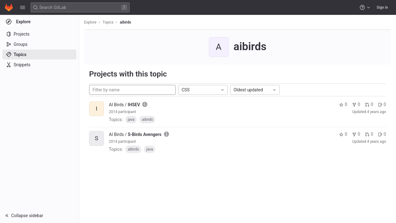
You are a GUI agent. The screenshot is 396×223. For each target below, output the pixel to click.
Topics (108, 22)
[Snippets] (39, 65)
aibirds (125, 22)
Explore (90, 22)
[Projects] (39, 34)
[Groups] (39, 44)
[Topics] (39, 54)
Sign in (382, 7)
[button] (23, 7)
